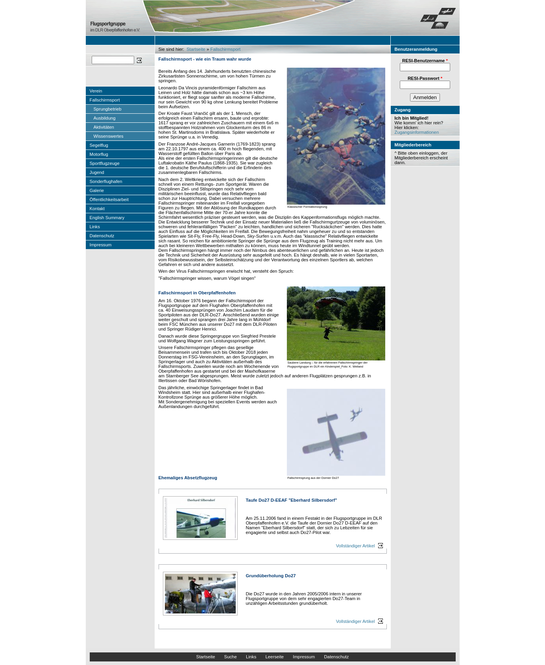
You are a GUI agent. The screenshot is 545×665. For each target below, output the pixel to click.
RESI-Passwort (425, 78)
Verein (96, 91)
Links (95, 226)
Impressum (101, 244)
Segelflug (99, 145)
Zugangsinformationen (417, 132)
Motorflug (99, 154)
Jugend (97, 172)
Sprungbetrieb (108, 109)
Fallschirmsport (105, 100)
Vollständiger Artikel (355, 545)
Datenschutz (102, 235)
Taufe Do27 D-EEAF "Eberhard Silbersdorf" (291, 500)
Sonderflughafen (106, 181)
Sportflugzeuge (105, 163)
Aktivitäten (104, 127)
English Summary (107, 217)
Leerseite (274, 656)
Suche (230, 656)
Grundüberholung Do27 (271, 575)
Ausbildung (105, 118)
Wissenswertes (109, 136)
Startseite (196, 49)
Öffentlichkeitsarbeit (109, 199)
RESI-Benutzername (425, 60)
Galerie (97, 190)
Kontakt (97, 208)
